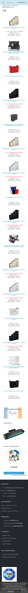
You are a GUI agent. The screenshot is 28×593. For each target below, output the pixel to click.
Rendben (17, 591)
